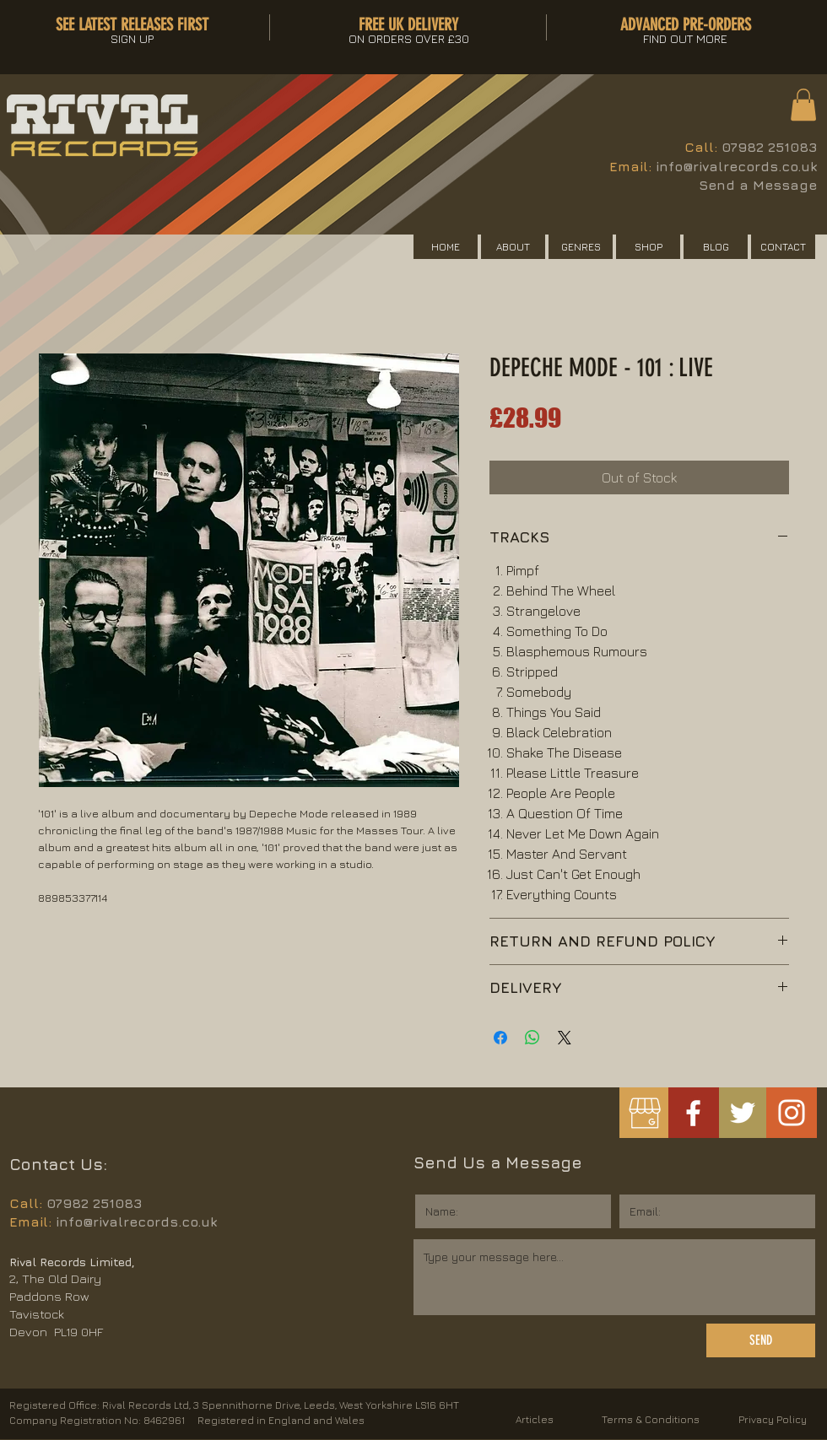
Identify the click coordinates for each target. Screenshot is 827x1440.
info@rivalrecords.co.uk (736, 166)
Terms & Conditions (651, 1419)
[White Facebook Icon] (693, 1113)
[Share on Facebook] (500, 1037)
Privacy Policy (772, 1419)
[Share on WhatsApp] (532, 1037)
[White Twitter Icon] (742, 1113)
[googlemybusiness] (644, 1113)
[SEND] (760, 1340)
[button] (803, 105)
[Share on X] (564, 1037)
